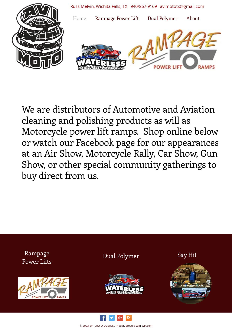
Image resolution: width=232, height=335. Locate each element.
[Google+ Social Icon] (120, 318)
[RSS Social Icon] (129, 318)
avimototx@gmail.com (182, 6)
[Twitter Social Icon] (112, 318)
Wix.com (147, 325)
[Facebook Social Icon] (103, 318)
